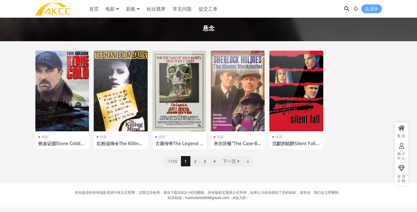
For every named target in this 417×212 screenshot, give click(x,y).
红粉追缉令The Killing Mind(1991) (119, 146)
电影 (45, 136)
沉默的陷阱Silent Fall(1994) (295, 146)
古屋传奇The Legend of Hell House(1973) (178, 146)
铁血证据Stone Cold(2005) (62, 146)
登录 (371, 9)
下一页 (231, 161)
